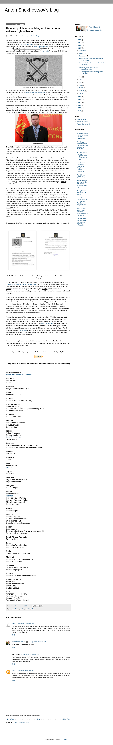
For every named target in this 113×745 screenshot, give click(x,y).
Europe (17, 609)
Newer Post (10, 719)
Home (38, 719)
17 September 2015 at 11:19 (25, 623)
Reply (13, 635)
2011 (79, 105)
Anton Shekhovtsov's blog (32, 9)
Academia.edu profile (83, 124)
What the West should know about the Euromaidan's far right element (82, 211)
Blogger (65, 739)
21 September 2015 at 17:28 (25, 670)
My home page (81, 119)
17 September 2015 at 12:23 (37, 642)
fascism (22, 609)
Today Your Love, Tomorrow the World (82, 192)
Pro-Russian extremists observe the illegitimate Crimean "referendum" (81, 167)
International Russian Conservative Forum (21, 284)
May (80, 82)
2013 (79, 99)
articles (12, 609)
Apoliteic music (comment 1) (82, 175)
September (83, 56)
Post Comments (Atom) (22, 722)
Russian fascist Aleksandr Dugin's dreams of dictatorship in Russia (82, 156)
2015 (79, 48)
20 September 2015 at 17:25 (29, 654)
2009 (79, 111)
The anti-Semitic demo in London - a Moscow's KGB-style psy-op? (82, 184)
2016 (79, 45)
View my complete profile (94, 30)
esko (13, 623)
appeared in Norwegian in (28, 36)
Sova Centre (44, 51)
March (81, 88)
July (80, 77)
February (82, 91)
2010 (79, 108)
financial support (26, 44)
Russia (34, 609)
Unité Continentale (47, 324)
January (82, 93)
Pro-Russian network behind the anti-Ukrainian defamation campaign (82, 145)
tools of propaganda (41, 47)
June (81, 79)
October (82, 53)
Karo (13, 670)
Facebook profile (82, 121)
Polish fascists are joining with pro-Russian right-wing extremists (82, 222)
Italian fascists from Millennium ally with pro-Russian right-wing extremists (82, 201)
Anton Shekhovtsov (18, 642)
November (82, 50)
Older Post (66, 719)
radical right (28, 609)
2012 (79, 102)
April (80, 85)
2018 (79, 40)
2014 (79, 97)
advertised (23, 330)
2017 (79, 42)
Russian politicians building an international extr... (88, 68)
